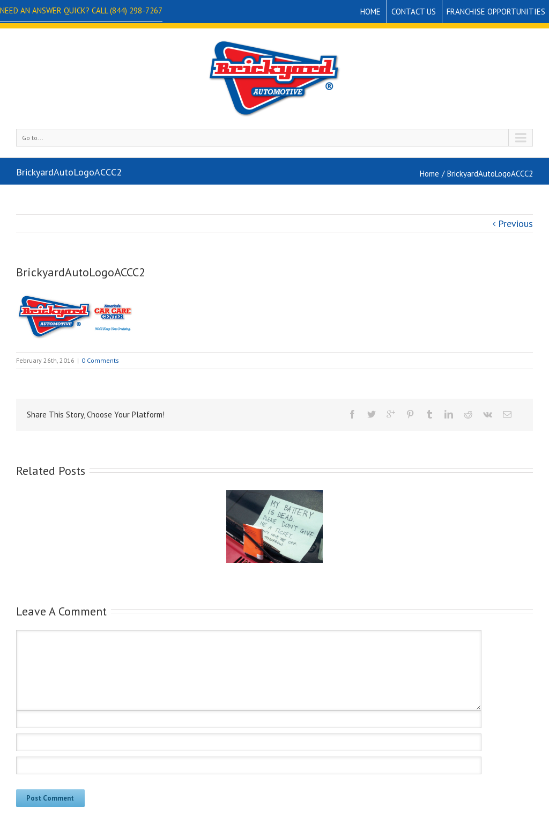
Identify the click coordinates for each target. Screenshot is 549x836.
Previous (515, 223)
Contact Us (413, 11)
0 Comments (100, 360)
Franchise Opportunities (496, 11)
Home (370, 11)
